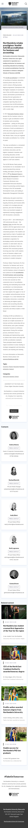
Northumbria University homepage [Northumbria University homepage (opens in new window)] (14, 821)
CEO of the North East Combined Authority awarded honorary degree (13, 669)
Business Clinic (7, 224)
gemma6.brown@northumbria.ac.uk (14, 592)
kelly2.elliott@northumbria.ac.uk (14, 524)
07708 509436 (14, 456)
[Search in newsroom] (26, 4)
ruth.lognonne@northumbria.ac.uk (14, 557)
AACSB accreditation (11, 78)
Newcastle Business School (15, 114)
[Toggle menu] (2, 3)
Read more (14, 411)
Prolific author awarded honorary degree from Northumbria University (13, 709)
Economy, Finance (8, 367)
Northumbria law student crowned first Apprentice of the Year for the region (13, 628)
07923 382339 (14, 560)
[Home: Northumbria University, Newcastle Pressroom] (13, 4)
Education (16, 367)
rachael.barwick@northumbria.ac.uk (14, 489)
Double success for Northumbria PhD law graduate (12, 750)
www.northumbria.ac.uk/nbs (10, 359)
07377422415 (14, 491)
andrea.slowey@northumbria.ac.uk (14, 454)
